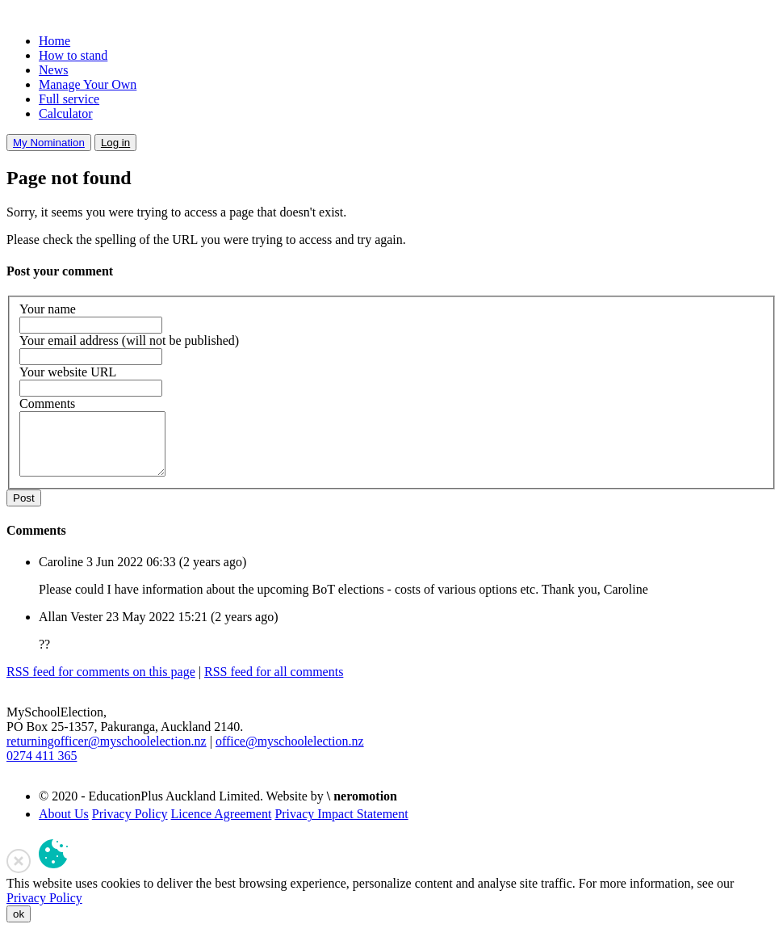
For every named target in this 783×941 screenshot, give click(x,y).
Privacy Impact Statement (341, 826)
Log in (115, 143)
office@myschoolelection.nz (290, 753)
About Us (64, 826)
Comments (47, 403)
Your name (47, 309)
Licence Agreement (221, 826)
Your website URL (67, 372)
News (53, 70)
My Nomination (49, 143)
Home (54, 41)
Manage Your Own (87, 84)
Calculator (66, 113)
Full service (69, 99)
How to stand (73, 55)
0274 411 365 (41, 768)
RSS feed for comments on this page (100, 684)
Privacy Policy (130, 826)
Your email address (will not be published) (129, 340)
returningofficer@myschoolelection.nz (106, 753)
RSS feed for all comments (273, 684)
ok (18, 926)
